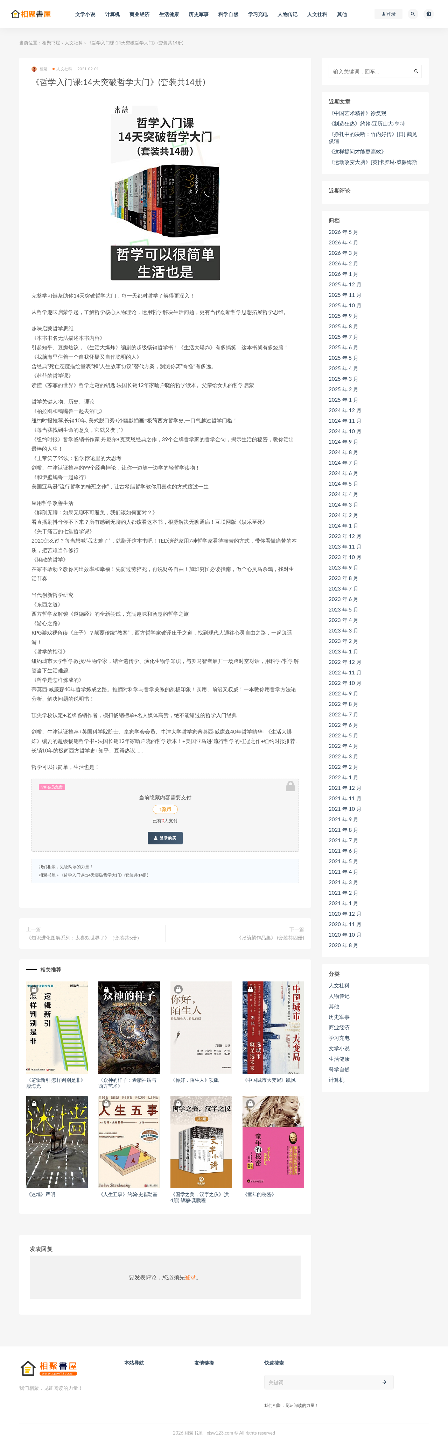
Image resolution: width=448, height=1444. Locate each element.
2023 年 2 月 (343, 641)
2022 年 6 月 (343, 725)
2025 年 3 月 (343, 379)
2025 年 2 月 (343, 389)
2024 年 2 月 (343, 515)
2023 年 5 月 (343, 609)
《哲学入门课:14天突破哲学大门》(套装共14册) (103, 875)
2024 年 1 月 (343, 525)
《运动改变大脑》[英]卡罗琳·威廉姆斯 (373, 162)
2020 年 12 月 (345, 913)
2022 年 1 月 (343, 777)
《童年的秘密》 (259, 1194)
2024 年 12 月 (345, 410)
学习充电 (339, 1038)
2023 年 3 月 (343, 630)
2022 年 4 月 (343, 746)
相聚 (39, 69)
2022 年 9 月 (343, 693)
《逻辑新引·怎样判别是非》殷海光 (55, 1083)
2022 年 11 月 (345, 672)
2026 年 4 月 (343, 242)
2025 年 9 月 (343, 316)
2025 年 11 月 (345, 295)
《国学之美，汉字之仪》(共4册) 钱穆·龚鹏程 (200, 1197)
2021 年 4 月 (343, 871)
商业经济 (339, 1027)
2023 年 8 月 (343, 578)
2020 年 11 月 (345, 924)
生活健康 (339, 1059)
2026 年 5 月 (343, 232)
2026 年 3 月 (343, 253)
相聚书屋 (51, 42)
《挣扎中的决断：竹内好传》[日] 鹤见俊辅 (373, 137)
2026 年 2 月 (343, 263)
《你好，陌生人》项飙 (194, 1080)
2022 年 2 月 (343, 767)
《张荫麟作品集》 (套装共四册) (270, 938)
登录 (190, 1277)
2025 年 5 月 (343, 358)
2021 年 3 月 (343, 882)
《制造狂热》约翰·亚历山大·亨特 (367, 123)
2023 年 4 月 (343, 620)
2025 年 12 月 (345, 284)
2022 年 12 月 (345, 662)
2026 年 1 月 (343, 274)
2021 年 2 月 (343, 892)
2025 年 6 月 (343, 347)
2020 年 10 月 (345, 934)
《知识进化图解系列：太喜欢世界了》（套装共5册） (84, 938)
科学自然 (339, 1069)
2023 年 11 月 (345, 546)
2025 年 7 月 (343, 337)
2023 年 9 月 (343, 567)
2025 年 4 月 (343, 368)
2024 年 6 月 (343, 473)
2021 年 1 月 (343, 903)
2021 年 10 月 (345, 809)
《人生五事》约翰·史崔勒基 (128, 1194)
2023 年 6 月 (343, 599)
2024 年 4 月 (343, 494)
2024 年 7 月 (343, 462)
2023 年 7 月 (343, 588)
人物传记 (339, 996)
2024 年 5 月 (343, 483)
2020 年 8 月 (343, 945)
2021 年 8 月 (343, 830)
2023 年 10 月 (345, 557)
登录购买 (165, 838)
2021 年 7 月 (343, 840)
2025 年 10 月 (345, 305)
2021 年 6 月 (343, 851)
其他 (334, 1006)
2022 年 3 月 (343, 756)
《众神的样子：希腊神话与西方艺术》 (127, 1083)
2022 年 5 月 (343, 735)
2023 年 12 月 (345, 536)
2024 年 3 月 (343, 504)
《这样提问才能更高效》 (357, 151)
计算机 (336, 1080)
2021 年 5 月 (343, 861)
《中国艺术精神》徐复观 (357, 113)
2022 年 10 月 (345, 683)
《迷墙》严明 (40, 1194)
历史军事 (339, 1017)
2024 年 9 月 (343, 441)
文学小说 (339, 1048)
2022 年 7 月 (343, 714)
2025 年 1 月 (343, 399)
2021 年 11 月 (345, 798)
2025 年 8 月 (343, 326)
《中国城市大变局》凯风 (269, 1080)
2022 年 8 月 (343, 704)
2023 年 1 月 (343, 651)
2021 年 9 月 (343, 819)
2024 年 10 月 (345, 431)
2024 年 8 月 (343, 452)
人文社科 (74, 42)
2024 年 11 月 (345, 420)
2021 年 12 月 (345, 788)
